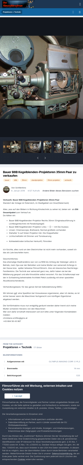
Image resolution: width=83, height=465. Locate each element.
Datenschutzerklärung (62, 453)
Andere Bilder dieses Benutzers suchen (61, 183)
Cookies (21, 459)
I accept (17, 396)
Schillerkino (20, 180)
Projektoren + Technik (17, 339)
